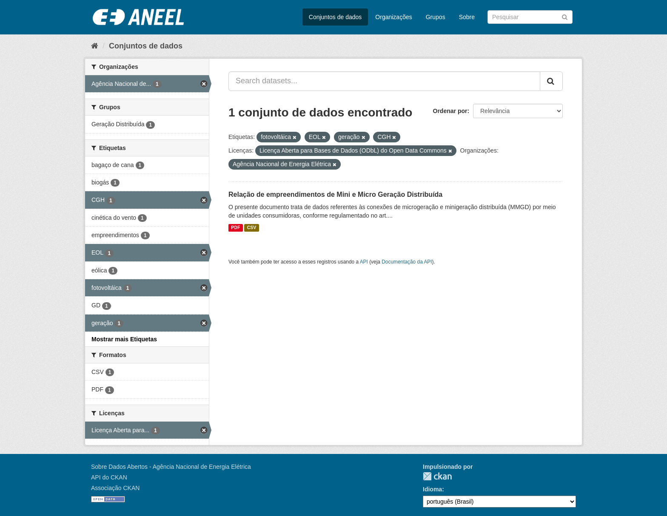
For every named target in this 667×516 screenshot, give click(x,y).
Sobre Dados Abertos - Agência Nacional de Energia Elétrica (171, 466)
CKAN (437, 476)
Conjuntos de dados (335, 17)
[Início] (94, 46)
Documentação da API (407, 262)
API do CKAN (109, 477)
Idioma (432, 489)
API (364, 262)
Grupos (435, 17)
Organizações (393, 17)
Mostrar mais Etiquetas (124, 339)
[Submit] (564, 16)
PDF (235, 227)
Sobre (467, 17)
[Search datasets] (530, 17)
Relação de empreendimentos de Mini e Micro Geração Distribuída (335, 194)
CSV (252, 227)
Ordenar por (450, 111)
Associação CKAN (115, 488)
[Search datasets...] (384, 81)
